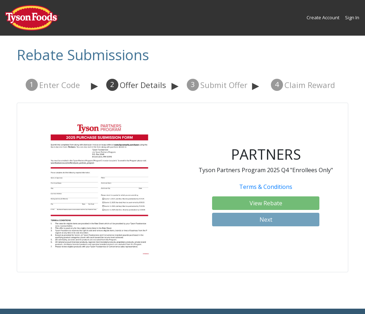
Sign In (352, 17)
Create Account (323, 17)
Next (265, 219)
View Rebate (266, 203)
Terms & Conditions (265, 187)
